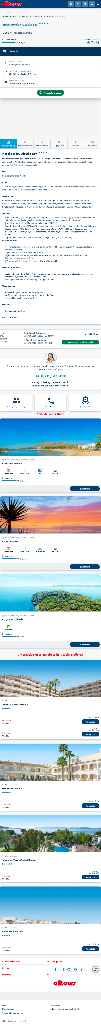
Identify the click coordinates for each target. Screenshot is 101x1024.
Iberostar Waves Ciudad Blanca (19, 859)
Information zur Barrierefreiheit (65, 1008)
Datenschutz (8, 1008)
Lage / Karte (59, 143)
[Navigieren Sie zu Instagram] (62, 969)
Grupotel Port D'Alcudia (15, 704)
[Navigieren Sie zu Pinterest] (68, 969)
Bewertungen (42, 143)
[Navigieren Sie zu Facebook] (55, 969)
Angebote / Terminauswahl (80, 342)
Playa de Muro (10, 541)
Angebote (90, 722)
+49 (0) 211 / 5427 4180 (51, 376)
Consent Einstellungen (12, 1012)
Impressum (55, 1005)
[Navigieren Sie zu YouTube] (75, 969)
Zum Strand (85, 488)
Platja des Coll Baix (12, 619)
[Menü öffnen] (98, 4)
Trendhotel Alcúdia (12, 788)
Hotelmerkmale (25, 143)
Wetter (76, 143)
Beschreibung (8, 143)
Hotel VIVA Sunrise (12, 931)
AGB (4, 1005)
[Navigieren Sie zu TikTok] (81, 969)
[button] (25, 961)
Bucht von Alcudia (12, 463)
